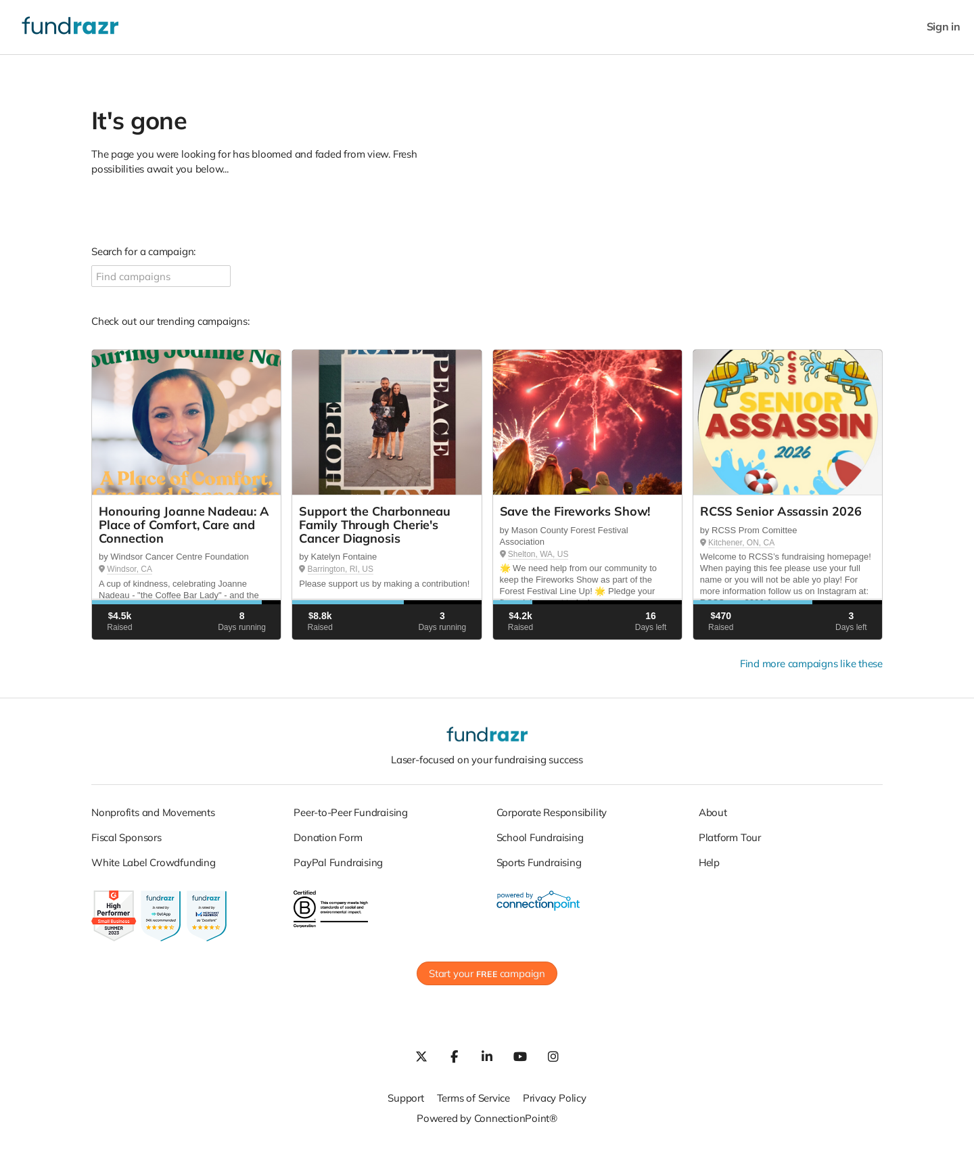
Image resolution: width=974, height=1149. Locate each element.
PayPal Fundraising (338, 862)
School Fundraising (540, 837)
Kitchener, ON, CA (741, 542)
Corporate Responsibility (551, 812)
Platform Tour (730, 837)
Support (405, 1097)
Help (709, 862)
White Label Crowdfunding (153, 862)
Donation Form (328, 837)
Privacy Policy (554, 1097)
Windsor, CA (129, 569)
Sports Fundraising (539, 862)
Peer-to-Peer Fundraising (351, 812)
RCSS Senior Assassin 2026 (781, 511)
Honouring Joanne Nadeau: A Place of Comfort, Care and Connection (184, 524)
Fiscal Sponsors (126, 837)
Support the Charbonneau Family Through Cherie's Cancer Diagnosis (374, 524)
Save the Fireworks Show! (575, 511)
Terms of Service (473, 1097)
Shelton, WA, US (538, 554)
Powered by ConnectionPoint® (487, 1118)
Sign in (943, 26)
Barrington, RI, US (340, 569)
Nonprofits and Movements (153, 812)
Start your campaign (487, 973)
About (713, 812)
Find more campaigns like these (811, 663)
